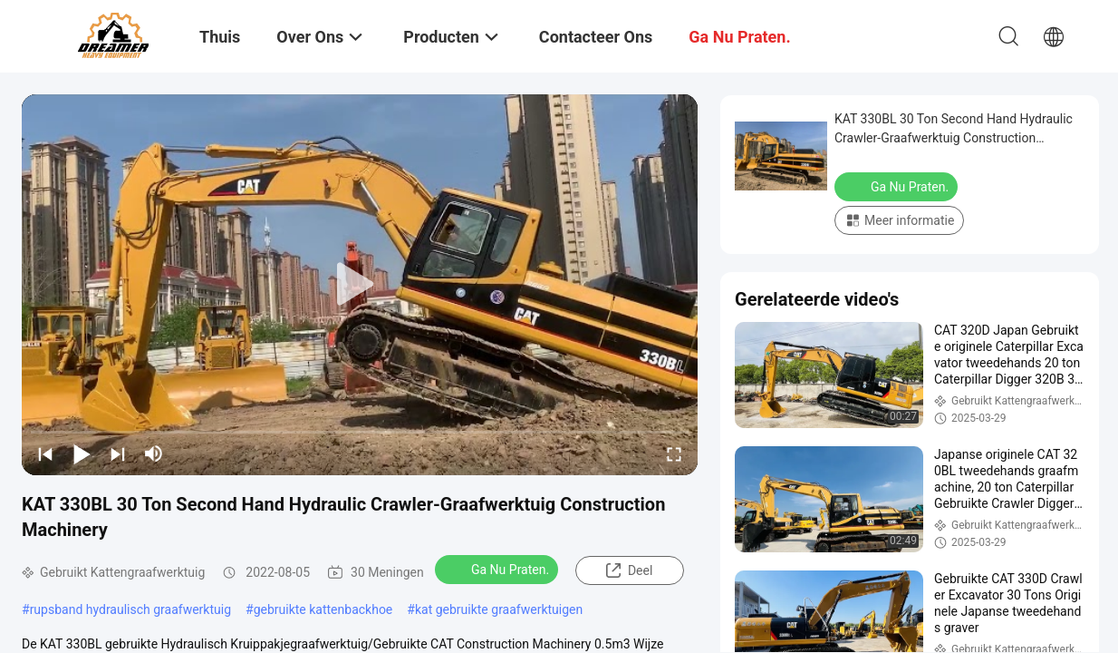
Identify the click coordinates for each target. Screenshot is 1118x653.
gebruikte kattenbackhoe (323, 609)
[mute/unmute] (154, 453)
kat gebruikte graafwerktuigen (499, 609)
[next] (118, 453)
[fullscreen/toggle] (674, 453)
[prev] (45, 453)
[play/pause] (81, 453)
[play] (359, 284)
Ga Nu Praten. (498, 569)
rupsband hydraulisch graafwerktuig (130, 609)
